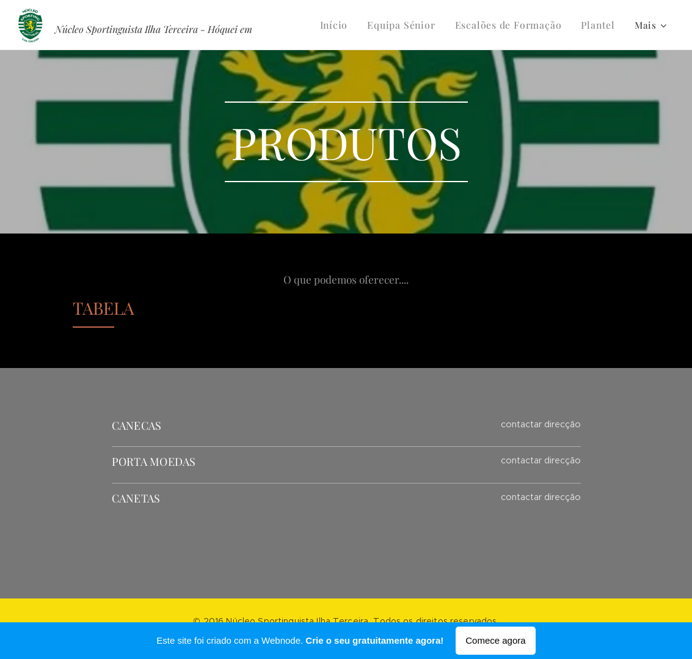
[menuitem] (346, 25)
